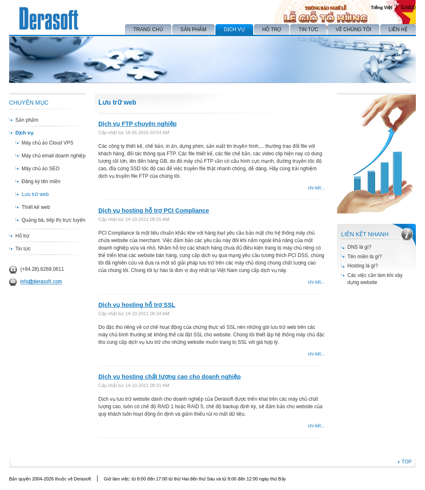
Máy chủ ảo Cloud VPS (47, 143)
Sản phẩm (26, 120)
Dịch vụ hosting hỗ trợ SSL (136, 304)
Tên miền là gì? (364, 257)
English (408, 6)
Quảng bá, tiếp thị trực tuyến (53, 220)
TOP (407, 462)
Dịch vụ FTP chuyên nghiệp (137, 123)
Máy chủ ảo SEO (40, 169)
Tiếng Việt (381, 7)
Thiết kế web (36, 207)
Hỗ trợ (22, 236)
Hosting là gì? (362, 266)
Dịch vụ (24, 133)
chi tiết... (316, 187)
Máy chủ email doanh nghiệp (53, 156)
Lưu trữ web (35, 194)
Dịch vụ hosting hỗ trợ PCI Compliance (153, 210)
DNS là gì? (359, 247)
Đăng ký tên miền (41, 181)
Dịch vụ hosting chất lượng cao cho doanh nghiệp (169, 376)
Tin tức (23, 249)
